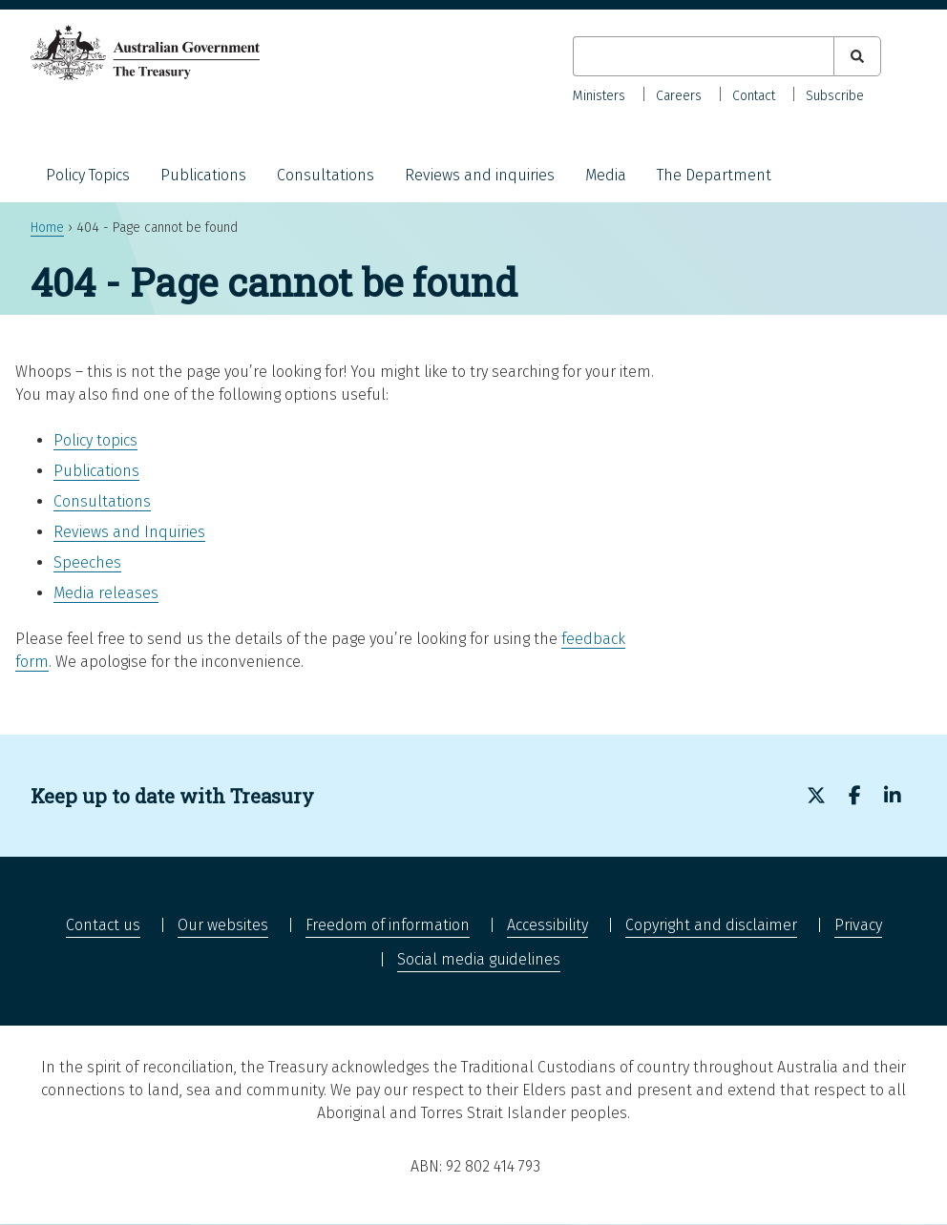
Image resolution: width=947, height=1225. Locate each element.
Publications (203, 175)
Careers (679, 96)
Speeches (87, 562)
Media (605, 175)
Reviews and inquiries (480, 175)
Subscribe (835, 96)
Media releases (105, 593)
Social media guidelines (478, 959)
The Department (714, 175)
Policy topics (95, 440)
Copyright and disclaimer (711, 925)
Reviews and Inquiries (129, 532)
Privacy (858, 925)
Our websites (223, 925)
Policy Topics (88, 175)
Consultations (325, 175)
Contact (753, 96)
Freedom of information (387, 925)
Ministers (599, 96)
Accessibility (547, 925)
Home (47, 227)
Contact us (103, 925)
